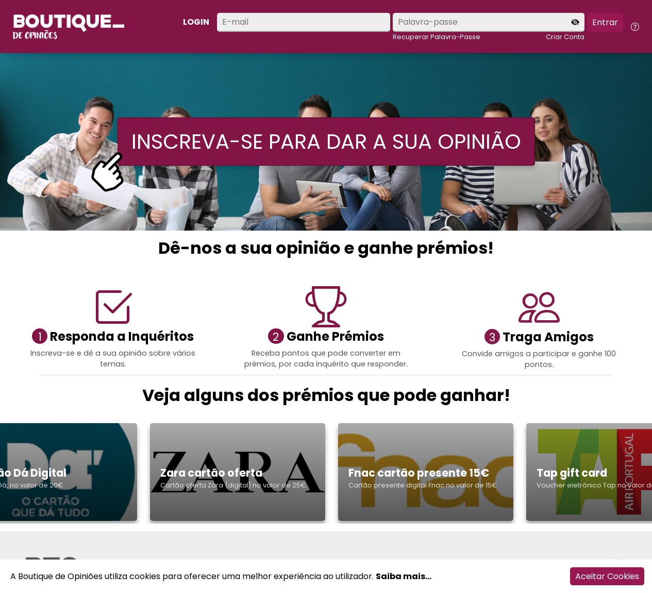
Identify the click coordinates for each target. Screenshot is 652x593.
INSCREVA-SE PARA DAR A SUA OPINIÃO (326, 141)
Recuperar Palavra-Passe (436, 36)
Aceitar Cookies (607, 576)
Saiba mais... (403, 576)
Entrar (605, 22)
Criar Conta (565, 36)
